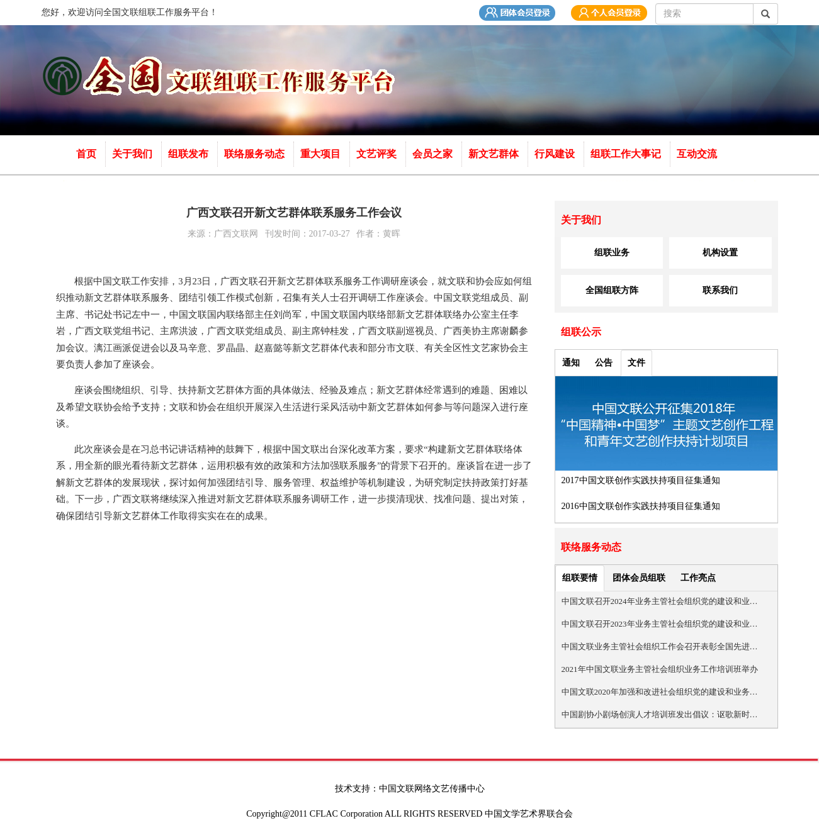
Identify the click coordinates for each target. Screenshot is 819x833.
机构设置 (720, 252)
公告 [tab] (604, 362)
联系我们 (720, 290)
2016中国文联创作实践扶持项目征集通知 (641, 506)
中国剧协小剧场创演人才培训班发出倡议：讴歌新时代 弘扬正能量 (660, 714)
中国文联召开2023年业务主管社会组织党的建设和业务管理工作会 (660, 624)
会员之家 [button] (433, 153)
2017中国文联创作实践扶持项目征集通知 (641, 480)
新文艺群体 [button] (494, 153)
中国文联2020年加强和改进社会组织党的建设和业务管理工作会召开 (660, 691)
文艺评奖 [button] (377, 153)
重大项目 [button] (321, 153)
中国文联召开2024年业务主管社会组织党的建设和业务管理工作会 (660, 601)
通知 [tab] (571, 362)
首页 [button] (87, 153)
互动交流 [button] (698, 153)
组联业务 (612, 252)
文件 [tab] (636, 362)
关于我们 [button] (133, 153)
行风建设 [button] (555, 153)
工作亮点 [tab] (698, 578)
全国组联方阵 (611, 290)
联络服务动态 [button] (255, 153)
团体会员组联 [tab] (639, 578)
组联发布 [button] (189, 153)
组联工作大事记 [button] (627, 153)
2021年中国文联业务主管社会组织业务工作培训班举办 (660, 669)
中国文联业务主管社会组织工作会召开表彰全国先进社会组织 (660, 646)
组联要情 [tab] (579, 578)
